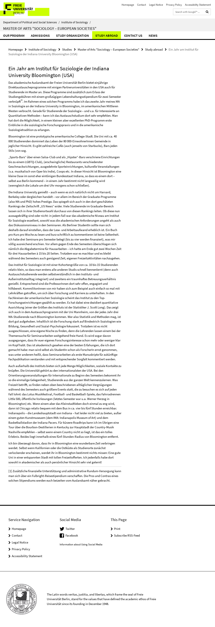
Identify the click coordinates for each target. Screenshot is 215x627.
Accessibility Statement (198, 5)
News (153, 35)
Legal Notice (156, 5)
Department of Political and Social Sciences (31, 22)
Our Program (14, 35)
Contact (141, 5)
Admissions (40, 35)
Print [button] (117, 529)
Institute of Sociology (76, 22)
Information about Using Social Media (81, 544)
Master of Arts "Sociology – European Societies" (49, 28)
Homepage (128, 5)
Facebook (72, 535)
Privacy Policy (174, 5)
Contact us (133, 35)
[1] (10, 471)
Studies (67, 49)
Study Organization (72, 35)
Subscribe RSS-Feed (127, 535)
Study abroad (106, 35)
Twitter (70, 529)
